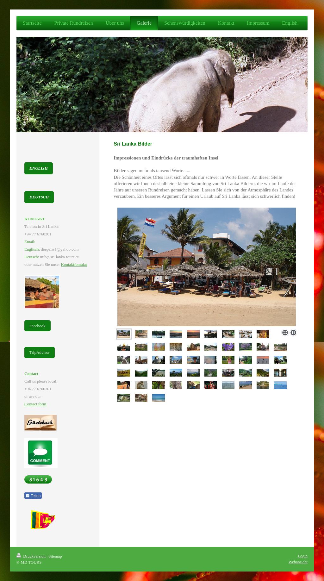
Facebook (37, 325)
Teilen (33, 496)
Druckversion (31, 556)
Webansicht (298, 561)
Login (303, 555)
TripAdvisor (39, 352)
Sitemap (55, 556)
